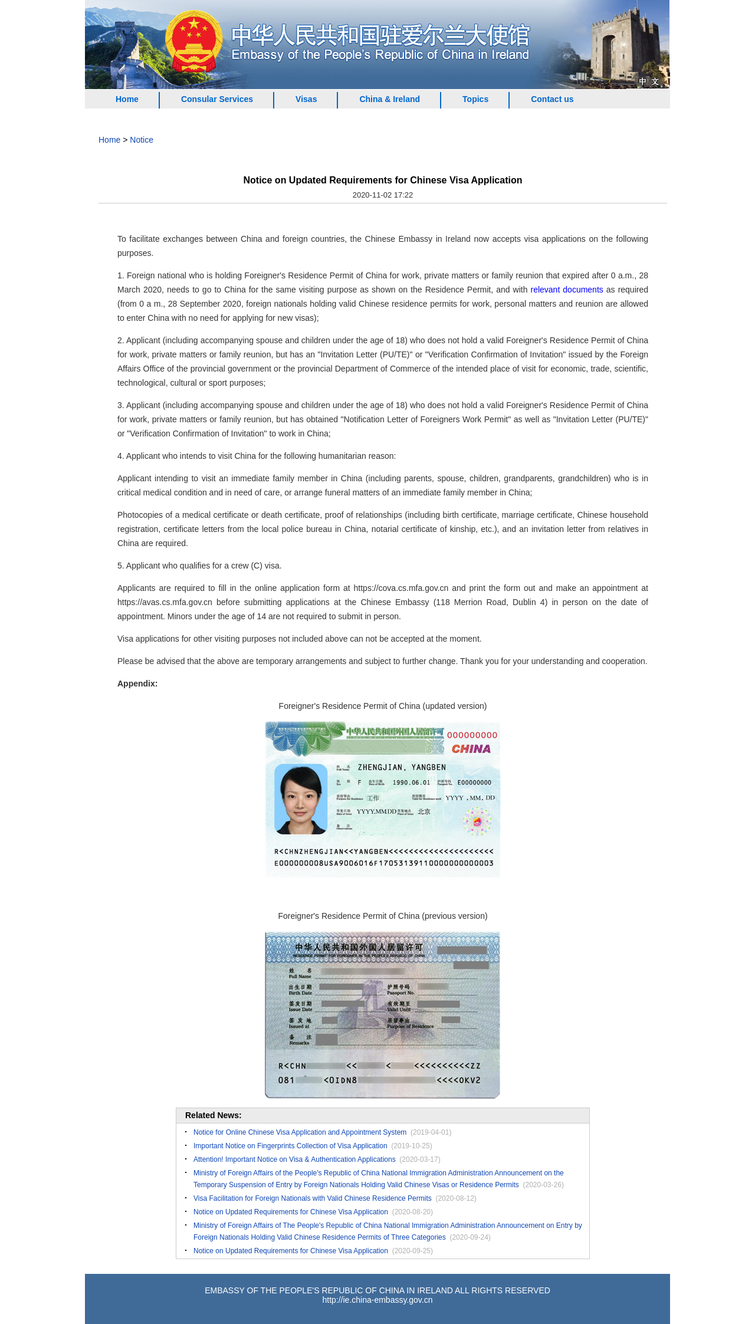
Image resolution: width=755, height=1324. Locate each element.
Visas (306, 99)
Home (127, 99)
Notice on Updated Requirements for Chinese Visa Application (290, 1212)
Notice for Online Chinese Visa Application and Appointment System (299, 1132)
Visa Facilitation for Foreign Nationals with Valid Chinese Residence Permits (312, 1198)
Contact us (552, 99)
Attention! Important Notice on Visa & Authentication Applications (294, 1159)
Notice (141, 139)
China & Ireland (389, 99)
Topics (475, 99)
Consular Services (217, 99)
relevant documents (566, 289)
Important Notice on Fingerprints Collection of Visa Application (290, 1146)
